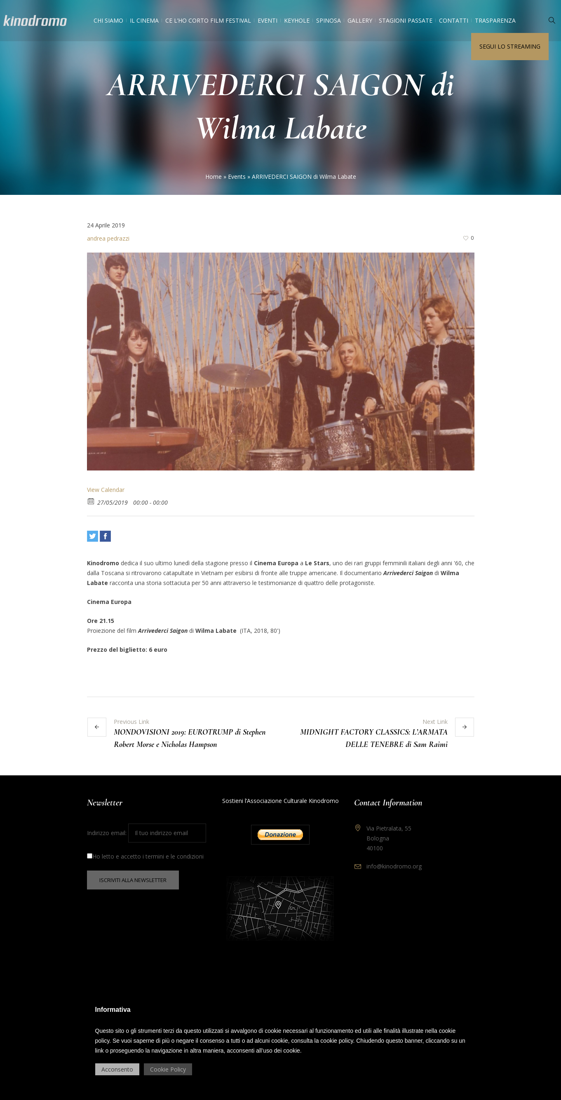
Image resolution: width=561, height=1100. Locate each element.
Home (213, 176)
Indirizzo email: (146, 833)
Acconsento (117, 1069)
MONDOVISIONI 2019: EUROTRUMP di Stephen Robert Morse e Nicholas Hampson (190, 738)
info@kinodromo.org (394, 866)
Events (237, 176)
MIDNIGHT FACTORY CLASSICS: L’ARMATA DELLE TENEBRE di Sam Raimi (374, 738)
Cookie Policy (168, 1069)
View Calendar (105, 490)
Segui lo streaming (509, 46)
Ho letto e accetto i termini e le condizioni (145, 856)
